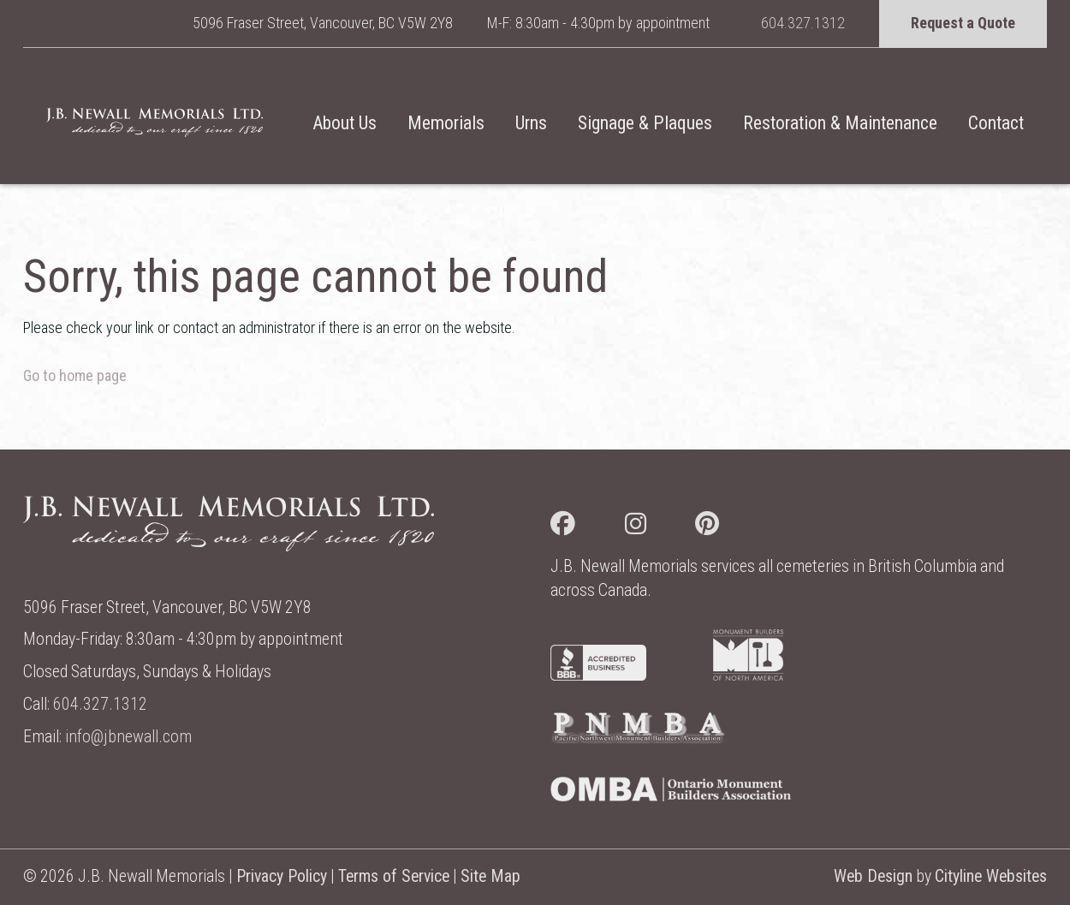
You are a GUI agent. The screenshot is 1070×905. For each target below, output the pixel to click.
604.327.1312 (803, 23)
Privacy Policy (281, 876)
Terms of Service (393, 876)
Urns (531, 123)
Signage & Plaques (645, 123)
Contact (996, 123)
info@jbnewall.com (128, 737)
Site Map (490, 876)
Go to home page (75, 375)
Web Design (873, 876)
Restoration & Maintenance (840, 123)
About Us (344, 123)
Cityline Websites (991, 876)
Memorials (445, 123)
